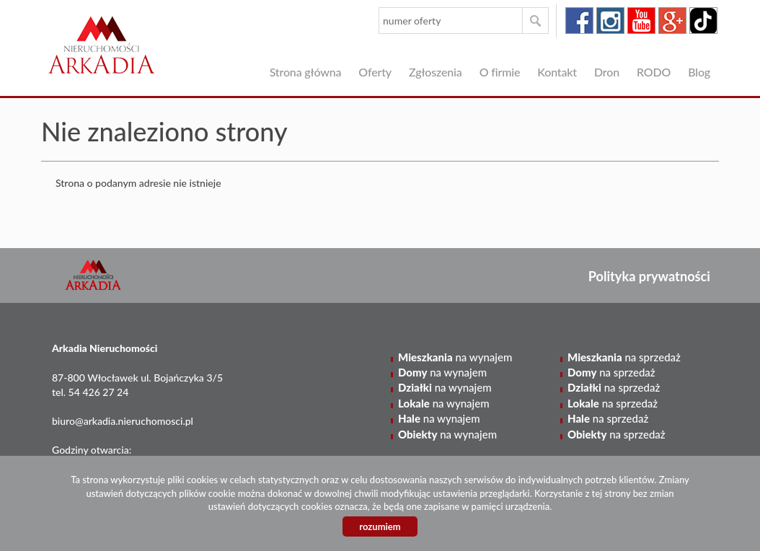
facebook (579, 20)
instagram (610, 20)
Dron (606, 72)
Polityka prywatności (649, 276)
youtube (641, 20)
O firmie (500, 72)
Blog (699, 72)
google (672, 20)
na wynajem (455, 357)
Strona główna (306, 72)
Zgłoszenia (435, 72)
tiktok (703, 20)
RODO (654, 72)
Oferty (375, 72)
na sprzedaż (624, 357)
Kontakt (557, 72)
